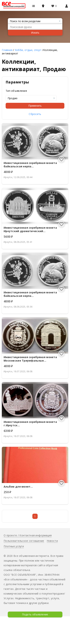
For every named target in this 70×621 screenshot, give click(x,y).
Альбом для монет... (18, 486)
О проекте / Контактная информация (28, 535)
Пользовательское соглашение (24, 540)
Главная (7, 50)
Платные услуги (14, 546)
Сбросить (35, 114)
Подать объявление (35, 614)
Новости (52, 540)
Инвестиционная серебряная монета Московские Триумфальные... (30, 358)
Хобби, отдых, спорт (28, 50)
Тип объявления (16, 90)
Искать (35, 32)
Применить (34, 105)
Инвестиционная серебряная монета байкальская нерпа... (30, 164)
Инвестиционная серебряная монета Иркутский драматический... (30, 229)
